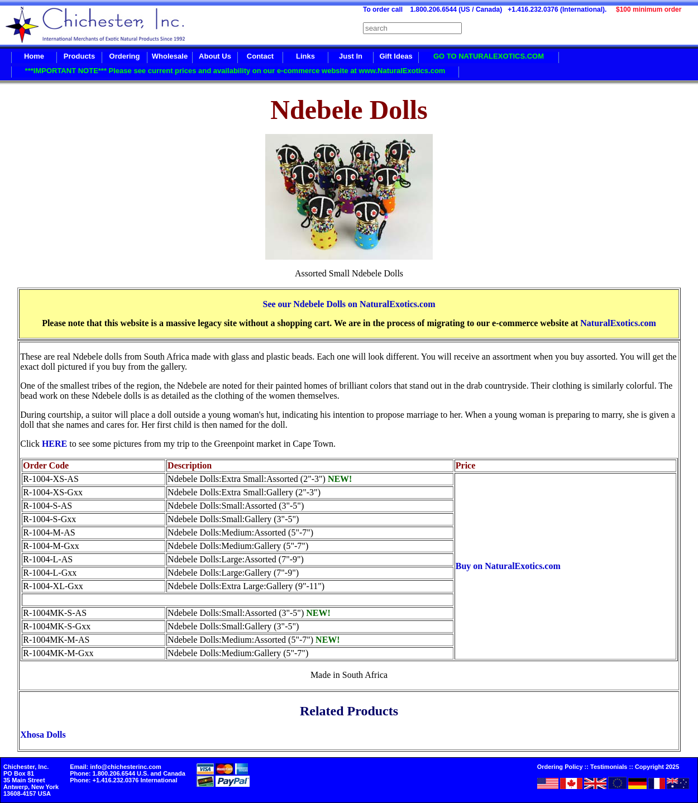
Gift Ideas (395, 56)
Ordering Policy (560, 766)
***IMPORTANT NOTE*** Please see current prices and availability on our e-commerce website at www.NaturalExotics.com (235, 70)
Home (34, 56)
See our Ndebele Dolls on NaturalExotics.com (348, 304)
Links (305, 56)
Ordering (124, 56)
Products (79, 56)
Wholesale (170, 56)
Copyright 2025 (657, 766)
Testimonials (608, 766)
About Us (215, 56)
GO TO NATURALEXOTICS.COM (488, 56)
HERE (54, 443)
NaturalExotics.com (618, 323)
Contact (260, 56)
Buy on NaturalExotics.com (508, 566)
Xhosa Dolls (42, 734)
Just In (350, 56)
